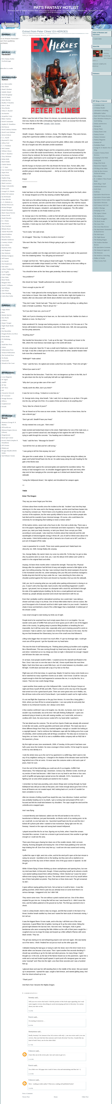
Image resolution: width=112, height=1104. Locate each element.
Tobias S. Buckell (7, 111)
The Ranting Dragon (100, 240)
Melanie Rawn (6, 229)
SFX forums (5, 445)
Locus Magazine (7, 377)
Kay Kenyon (5, 175)
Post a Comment (27, 1093)
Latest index (98, 39)
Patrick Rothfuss (7, 234)
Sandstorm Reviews (100, 186)
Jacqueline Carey (7, 116)
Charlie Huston (6, 164)
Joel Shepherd (6, 250)
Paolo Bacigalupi (7, 95)
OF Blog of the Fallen (101, 168)
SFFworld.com (6, 427)
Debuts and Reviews (100, 123)
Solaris (4, 347)
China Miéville (6, 199)
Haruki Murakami (7, 210)
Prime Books (6, 336)
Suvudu (4, 406)
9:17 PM (30, 1044)
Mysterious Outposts (100, 166)
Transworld (5, 361)
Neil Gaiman (6, 148)
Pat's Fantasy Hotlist (56, 7)
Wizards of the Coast (8, 363)
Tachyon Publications (8, 352)
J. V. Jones (5, 167)
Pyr (3, 342)
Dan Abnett (5, 86)
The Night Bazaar (99, 237)
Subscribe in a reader (6, 68)
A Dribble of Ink (99, 105)
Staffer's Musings (99, 208)
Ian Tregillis (5, 272)
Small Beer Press (7, 344)
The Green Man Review (101, 227)
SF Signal (5, 379)
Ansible (4, 382)
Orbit (3, 328)
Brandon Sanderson (8, 239)
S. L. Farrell (5, 138)
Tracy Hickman (6, 156)
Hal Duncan (5, 127)
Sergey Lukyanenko (8, 186)
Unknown (31, 1051)
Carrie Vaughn (6, 274)
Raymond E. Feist (7, 140)
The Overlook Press (8, 355)
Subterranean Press (7, 350)
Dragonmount (6, 435)
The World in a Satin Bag (102, 255)
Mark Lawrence (6, 183)
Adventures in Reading (101, 110)
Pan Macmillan (6, 331)
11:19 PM (30, 1074)
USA (52, 123)
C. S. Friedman (6, 146)
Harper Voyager (6, 323)
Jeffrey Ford (5, 143)
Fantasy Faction (99, 134)
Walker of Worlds (99, 258)
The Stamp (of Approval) (102, 250)
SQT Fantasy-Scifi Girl (101, 205)
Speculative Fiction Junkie (102, 197)
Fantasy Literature (99, 137)
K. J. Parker (5, 221)
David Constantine (7, 121)
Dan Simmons (6, 253)
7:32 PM (30, 1010)
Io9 (3, 390)
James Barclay (6, 100)
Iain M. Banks (6, 97)
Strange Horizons (7, 398)
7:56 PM (30, 1088)
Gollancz (4, 320)
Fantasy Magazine (99, 140)
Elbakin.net (5, 448)
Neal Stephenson (7, 264)
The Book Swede (99, 221)
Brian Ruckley (6, 237)
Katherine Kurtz (7, 180)
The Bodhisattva (99, 216)
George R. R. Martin (8, 191)
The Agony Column (100, 213)
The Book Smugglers (100, 219)
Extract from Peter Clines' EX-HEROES (45, 31)
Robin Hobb (5, 159)
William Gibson (6, 151)
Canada (47, 123)
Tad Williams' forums (8, 456)
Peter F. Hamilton (7, 154)
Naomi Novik (6, 215)
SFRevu (4, 401)
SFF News (5, 388)
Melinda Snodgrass (7, 256)
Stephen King (6, 178)
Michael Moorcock (7, 205)
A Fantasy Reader (99, 108)
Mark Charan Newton (8, 213)
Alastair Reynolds (7, 231)
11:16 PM (30, 1059)
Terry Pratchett (6, 226)
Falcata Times (98, 129)
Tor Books (5, 358)
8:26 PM (30, 1025)
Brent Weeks (5, 280)
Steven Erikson (6, 135)
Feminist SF (98, 142)
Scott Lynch (5, 189)
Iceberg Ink (97, 160)
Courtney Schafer (7, 242)
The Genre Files (99, 224)
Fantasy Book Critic (100, 132)
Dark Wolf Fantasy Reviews (102, 116)
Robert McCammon (8, 194)
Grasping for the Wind (101, 158)
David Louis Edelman (8, 132)
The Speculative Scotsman (102, 247)
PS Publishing (6, 339)
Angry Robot (6, 309)
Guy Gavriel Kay (7, 170)
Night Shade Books (8, 326)
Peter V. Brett (6, 105)
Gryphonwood (6, 404)
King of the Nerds (99, 163)
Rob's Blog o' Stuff (100, 184)
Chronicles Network (8, 393)
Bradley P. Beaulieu (8, 103)
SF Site (4, 385)
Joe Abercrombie (7, 84)
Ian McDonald (6, 197)
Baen (3, 312)
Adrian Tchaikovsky (8, 269)
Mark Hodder (6, 162)
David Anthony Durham (9, 129)
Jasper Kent (5, 172)
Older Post (85, 1097)
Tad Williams (6, 288)
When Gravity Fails (100, 261)
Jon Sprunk (5, 261)
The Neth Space (99, 234)
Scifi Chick (97, 189)
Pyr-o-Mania (98, 176)
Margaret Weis (6, 282)
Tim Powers (5, 223)
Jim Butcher (5, 113)
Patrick (30, 1017)
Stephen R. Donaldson (8, 124)
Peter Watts (5, 277)
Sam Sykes (5, 266)
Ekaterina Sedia (6, 248)
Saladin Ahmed (6, 92)
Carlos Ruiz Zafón (7, 296)
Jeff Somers (5, 258)
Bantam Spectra (6, 315)
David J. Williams (7, 285)
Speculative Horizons (100, 202)
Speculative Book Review (102, 194)
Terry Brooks (6, 108)
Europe (57, 123)
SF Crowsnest (6, 396)
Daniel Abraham (7, 89)
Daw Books (5, 318)
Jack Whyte (5, 290)
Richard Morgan (7, 207)
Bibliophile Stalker (100, 113)
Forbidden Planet (99, 145)
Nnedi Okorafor (6, 218)
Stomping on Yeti (99, 210)
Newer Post (25, 1097)
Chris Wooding (6, 293)
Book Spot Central (7, 438)
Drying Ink (97, 126)
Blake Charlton (6, 119)
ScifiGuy (97, 192)
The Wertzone (98, 253)
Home (56, 1097)
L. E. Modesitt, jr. (7, 202)
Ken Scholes (5, 245)
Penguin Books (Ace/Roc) (10, 334)
